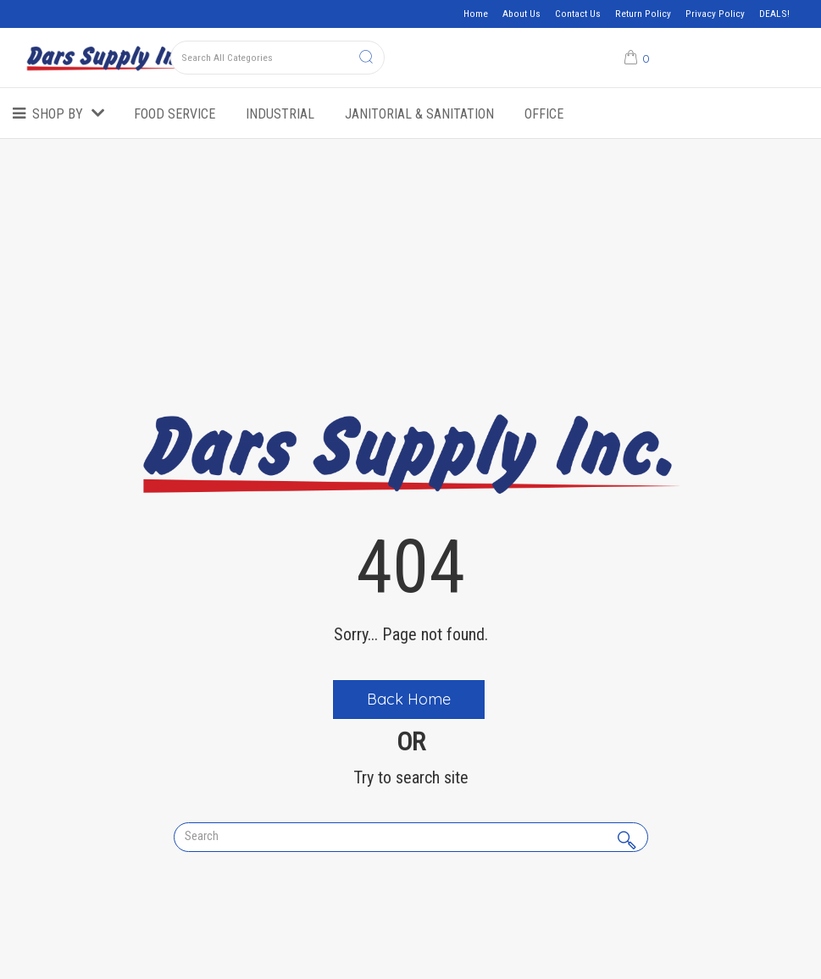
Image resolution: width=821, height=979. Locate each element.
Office (543, 114)
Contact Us (578, 13)
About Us (521, 13)
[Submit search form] (366, 58)
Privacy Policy (715, 13)
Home (475, 13)
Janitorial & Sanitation (419, 114)
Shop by (57, 114)
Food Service (174, 114)
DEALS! (774, 13)
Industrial (280, 114)
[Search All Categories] (277, 58)
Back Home (409, 699)
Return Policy (643, 13)
